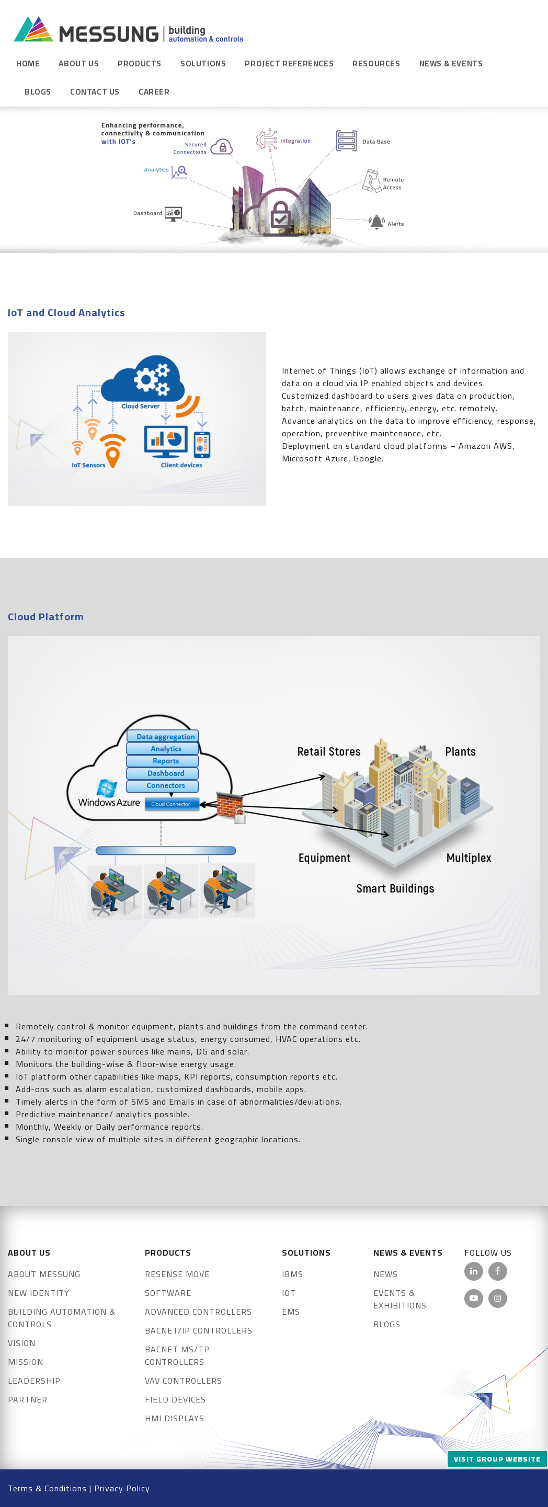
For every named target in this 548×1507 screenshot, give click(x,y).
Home (28, 63)
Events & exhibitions (400, 1299)
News (385, 1274)
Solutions (203, 63)
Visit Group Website (497, 1459)
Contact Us (95, 91)
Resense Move (177, 1274)
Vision (22, 1343)
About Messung (44, 1274)
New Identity (39, 1293)
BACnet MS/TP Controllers (177, 1355)
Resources (376, 63)
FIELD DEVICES (175, 1399)
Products (140, 63)
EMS (291, 1311)
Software (168, 1293)
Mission (25, 1362)
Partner (28, 1399)
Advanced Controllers (198, 1311)
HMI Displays (174, 1418)
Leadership (34, 1380)
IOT (289, 1293)
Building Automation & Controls (62, 1318)
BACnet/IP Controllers (199, 1330)
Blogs (38, 91)
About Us (79, 63)
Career (154, 91)
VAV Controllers (183, 1380)
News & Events (451, 63)
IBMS (292, 1274)
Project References (289, 63)
